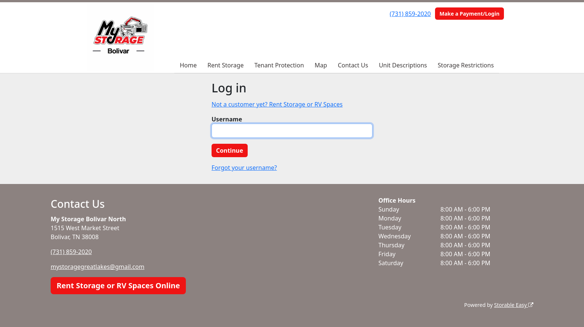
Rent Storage (225, 65)
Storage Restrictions (466, 65)
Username (227, 119)
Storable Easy (513, 304)
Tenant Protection (279, 65)
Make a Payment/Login (469, 13)
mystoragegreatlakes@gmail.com (98, 267)
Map (321, 65)
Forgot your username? (244, 168)
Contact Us (353, 65)
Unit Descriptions (403, 65)
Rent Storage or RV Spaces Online (118, 285)
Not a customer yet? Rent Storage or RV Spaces (277, 104)
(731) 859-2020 (410, 14)
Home (188, 65)
